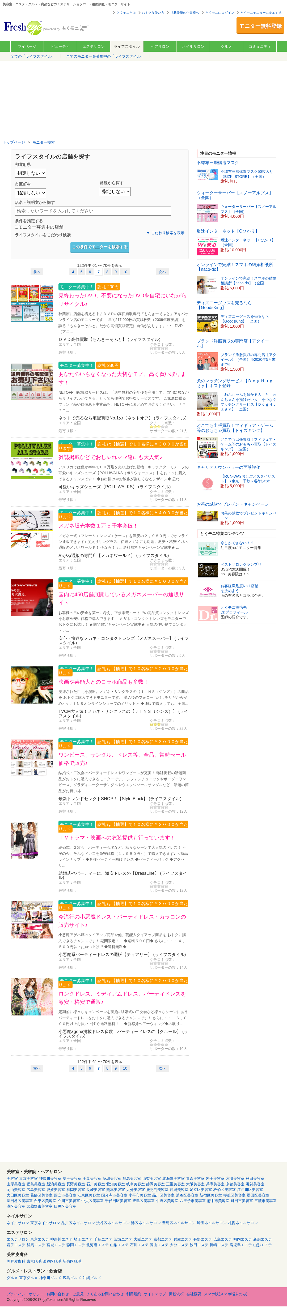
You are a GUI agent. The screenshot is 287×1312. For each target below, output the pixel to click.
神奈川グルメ (50, 1278)
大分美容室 (135, 1189)
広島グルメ (72, 1278)
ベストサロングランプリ (241, 564)
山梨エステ (119, 1245)
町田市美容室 (242, 1201)
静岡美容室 (155, 1184)
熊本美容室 (115, 1189)
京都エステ (163, 1239)
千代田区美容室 (118, 1201)
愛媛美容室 (56, 1189)
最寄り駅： (67, 352)
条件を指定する (29, 220)
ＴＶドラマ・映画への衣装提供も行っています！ (116, 838)
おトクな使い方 (153, 13)
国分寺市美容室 (114, 1195)
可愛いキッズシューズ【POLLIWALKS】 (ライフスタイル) (114, 486)
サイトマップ (155, 1294)
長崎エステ (219, 1245)
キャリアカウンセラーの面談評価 (228, 467)
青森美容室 (195, 1178)
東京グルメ (28, 1278)
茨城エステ (123, 1239)
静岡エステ (75, 1245)
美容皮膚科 (16, 1261)
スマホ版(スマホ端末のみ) (225, 1294)
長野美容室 (75, 1184)
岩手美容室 (215, 1178)
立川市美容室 (69, 1201)
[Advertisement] (143, 100)
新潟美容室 (56, 1184)
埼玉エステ (83, 1239)
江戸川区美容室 (250, 1189)
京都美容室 (235, 1184)
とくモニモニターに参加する (261, 13)
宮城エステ (56, 1245)
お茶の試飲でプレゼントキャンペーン (233, 504)
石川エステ (139, 1245)
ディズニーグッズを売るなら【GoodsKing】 (224, 305)
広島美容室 (36, 1189)
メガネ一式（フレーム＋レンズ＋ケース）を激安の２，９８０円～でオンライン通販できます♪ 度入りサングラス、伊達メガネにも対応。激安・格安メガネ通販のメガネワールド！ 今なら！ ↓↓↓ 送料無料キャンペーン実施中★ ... (123, 542)
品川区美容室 (163, 1195)
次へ (162, 272)
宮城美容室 (235, 1178)
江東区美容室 (89, 1195)
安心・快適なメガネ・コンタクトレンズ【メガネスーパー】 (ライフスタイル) (123, 640)
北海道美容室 (173, 1178)
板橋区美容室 (224, 1189)
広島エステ (222, 1239)
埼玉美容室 (72, 1178)
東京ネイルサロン (45, 1223)
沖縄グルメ (92, 1278)
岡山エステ (159, 1245)
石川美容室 (95, 1184)
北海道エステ (97, 1245)
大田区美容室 (18, 1195)
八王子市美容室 (193, 1201)
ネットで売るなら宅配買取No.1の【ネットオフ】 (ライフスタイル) (122, 417)
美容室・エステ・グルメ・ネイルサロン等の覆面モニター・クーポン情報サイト (47, 28)
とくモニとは (126, 13)
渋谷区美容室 (187, 1195)
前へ (37, 272)
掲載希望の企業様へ (184, 13)
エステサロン (93, 46)
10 (125, 272)
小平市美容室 (140, 1195)
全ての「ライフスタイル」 (33, 56)
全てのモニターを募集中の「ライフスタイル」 (105, 56)
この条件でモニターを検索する (100, 247)
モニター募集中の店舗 (39, 227)
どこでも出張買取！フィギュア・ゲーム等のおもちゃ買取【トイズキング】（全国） (248, 444)
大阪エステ (143, 1239)
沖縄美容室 (179, 1189)
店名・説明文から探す (35, 202)
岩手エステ (16, 1245)
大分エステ (179, 1245)
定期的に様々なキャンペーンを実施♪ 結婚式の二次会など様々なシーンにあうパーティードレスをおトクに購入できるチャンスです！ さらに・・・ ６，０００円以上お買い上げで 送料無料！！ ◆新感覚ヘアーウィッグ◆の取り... (123, 1018)
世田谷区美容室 (20, 1201)
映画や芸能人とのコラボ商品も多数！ (103, 682)
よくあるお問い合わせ (105, 1294)
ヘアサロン (160, 46)
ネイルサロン (193, 46)
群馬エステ (36, 1245)
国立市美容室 (65, 1195)
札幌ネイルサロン (243, 1223)
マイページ (27, 46)
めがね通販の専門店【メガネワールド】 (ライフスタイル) (113, 555)
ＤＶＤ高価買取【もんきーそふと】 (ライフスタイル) (109, 339)
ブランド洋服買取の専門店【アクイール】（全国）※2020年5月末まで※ (248, 359)
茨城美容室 (112, 1178)
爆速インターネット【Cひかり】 (228, 231)
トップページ (14, 142)
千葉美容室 (92, 1178)
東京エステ (39, 1239)
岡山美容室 (16, 1189)
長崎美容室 (95, 1189)
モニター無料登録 (260, 26)
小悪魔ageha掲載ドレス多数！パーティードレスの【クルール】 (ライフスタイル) (123, 1033)
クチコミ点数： (163, 344)
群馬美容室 (132, 1178)
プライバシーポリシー (25, 1294)
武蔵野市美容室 (40, 1206)
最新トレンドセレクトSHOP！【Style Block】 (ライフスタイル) (120, 798)
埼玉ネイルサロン (212, 1223)
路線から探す (112, 183)
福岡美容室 (75, 1189)
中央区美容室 (92, 1201)
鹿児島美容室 (157, 1189)
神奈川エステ (61, 1239)
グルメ (226, 46)
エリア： (65, 344)
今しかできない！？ (237, 543)
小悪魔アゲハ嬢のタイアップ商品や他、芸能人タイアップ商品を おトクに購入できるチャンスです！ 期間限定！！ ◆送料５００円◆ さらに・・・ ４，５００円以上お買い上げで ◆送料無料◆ (122, 941)
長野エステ (202, 1239)
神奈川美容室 (50, 1178)
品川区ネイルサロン (78, 1223)
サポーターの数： (164, 352)
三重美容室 (175, 1184)
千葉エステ (103, 1239)
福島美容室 (36, 1184)
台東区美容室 (45, 1201)
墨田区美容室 (258, 1195)
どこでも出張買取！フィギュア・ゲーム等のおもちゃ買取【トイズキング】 (235, 427)
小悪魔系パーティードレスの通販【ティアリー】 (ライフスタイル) (122, 954)
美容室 (12, 1178)
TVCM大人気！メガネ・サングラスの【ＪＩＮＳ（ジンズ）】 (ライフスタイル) (123, 713)
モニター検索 (43, 142)
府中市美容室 (218, 1201)
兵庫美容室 (215, 1184)
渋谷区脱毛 (52, 1261)
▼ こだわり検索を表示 (165, 233)
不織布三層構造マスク (218, 162)
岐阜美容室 (135, 1184)
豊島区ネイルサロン (179, 1223)
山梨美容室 (151, 1178)
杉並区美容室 (234, 1195)
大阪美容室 (195, 1184)
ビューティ (60, 46)
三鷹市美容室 (265, 1201)
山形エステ (262, 1245)
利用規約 (133, 1294)
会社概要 (193, 1294)
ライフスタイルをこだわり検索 (43, 235)
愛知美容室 (115, 1184)
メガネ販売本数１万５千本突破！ (98, 526)
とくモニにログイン (219, 13)
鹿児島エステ (241, 1245)
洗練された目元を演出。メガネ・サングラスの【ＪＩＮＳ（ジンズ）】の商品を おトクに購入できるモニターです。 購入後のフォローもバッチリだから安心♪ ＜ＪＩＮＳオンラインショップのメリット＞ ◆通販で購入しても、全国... (123, 697)
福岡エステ (242, 1239)
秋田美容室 (255, 1178)
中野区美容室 (167, 1201)
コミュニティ (260, 46)
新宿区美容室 (211, 1195)
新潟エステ (262, 1239)
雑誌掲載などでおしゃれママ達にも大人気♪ (110, 457)
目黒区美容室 (65, 1206)
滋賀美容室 (255, 1184)
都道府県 (23, 164)
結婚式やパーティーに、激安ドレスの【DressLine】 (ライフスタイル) (122, 875)
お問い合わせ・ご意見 (65, 1294)
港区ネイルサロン (146, 1223)
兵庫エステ (183, 1239)
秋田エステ (199, 1245)
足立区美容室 (201, 1189)
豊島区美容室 (143, 1201)
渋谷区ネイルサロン (113, 1223)
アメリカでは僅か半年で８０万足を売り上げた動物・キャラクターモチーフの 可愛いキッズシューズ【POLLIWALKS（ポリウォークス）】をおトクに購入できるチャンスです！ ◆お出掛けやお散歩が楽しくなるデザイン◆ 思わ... (123, 473)
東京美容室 (28, 1178)
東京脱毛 (34, 1261)
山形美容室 (16, 1184)
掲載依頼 (176, 1294)
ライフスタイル (127, 46)
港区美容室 (16, 1206)
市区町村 (23, 184)
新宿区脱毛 (72, 1261)
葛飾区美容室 (41, 1195)
